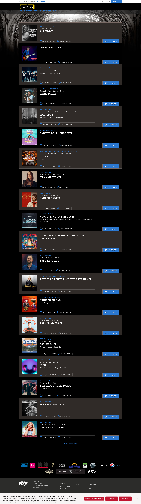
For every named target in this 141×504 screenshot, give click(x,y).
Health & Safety (92, 487)
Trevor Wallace (51, 323)
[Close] (138, 498)
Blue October (49, 70)
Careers (63, 488)
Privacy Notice (66, 502)
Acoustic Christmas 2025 (57, 216)
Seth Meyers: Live (52, 404)
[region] (70, 498)
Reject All (111, 498)
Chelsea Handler (52, 427)
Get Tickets (111, 312)
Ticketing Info (79, 487)
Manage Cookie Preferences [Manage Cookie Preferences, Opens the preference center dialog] (94, 498)
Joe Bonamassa (50, 47)
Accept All (125, 498)
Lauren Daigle (50, 198)
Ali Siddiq (46, 31)
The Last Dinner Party (55, 386)
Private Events (65, 486)
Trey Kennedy (49, 260)
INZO (43, 365)
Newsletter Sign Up (64, 482)
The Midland (27, 7)
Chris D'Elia (48, 93)
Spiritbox (46, 114)
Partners (92, 482)
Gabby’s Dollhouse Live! (56, 133)
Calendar (78, 482)
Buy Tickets (40, 1)
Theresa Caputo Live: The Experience (66, 279)
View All (119, 14)
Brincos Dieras (50, 300)
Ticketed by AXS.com (71, 14)
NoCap (44, 156)
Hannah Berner (51, 177)
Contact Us (78, 484)
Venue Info (93, 484)
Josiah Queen (49, 344)
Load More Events (70, 444)
